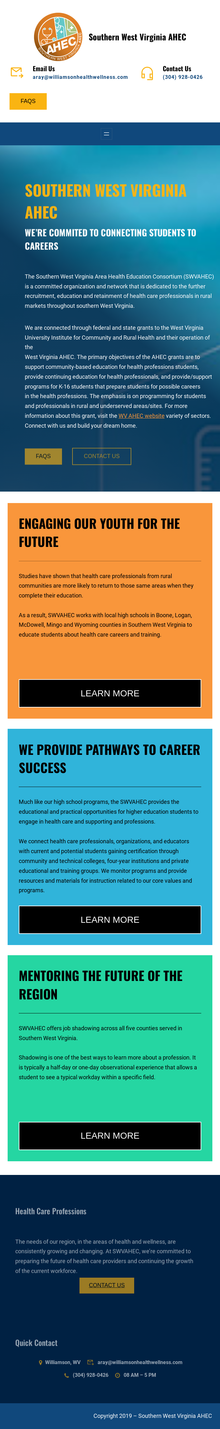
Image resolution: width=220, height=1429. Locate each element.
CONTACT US (102, 462)
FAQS (28, 101)
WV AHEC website (142, 416)
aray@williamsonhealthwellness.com (80, 77)
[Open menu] (106, 134)
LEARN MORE (109, 693)
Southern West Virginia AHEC (137, 37)
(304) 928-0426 (183, 77)
